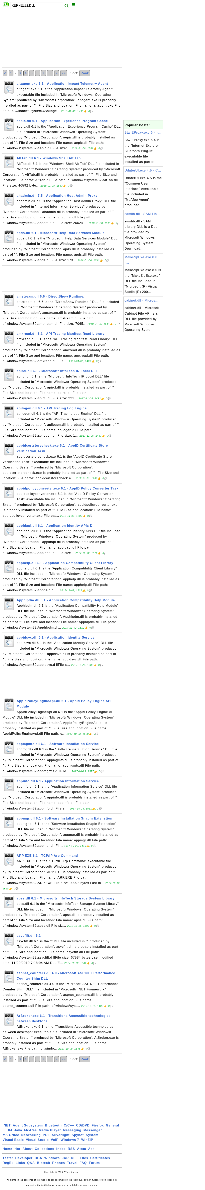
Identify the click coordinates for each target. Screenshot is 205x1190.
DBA (38, 1158)
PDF (46, 1135)
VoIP (54, 1140)
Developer (23, 1158)
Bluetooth (53, 1125)
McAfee (30, 1130)
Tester (8, 1158)
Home (7, 1149)
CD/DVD (82, 1125)
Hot (17, 1149)
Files (84, 1158)
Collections (44, 1149)
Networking (31, 1135)
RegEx (8, 1163)
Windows (52, 1158)
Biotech (43, 1163)
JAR (65, 1158)
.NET (7, 1125)
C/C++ (69, 1125)
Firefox (98, 1125)
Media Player (50, 1130)
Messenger (92, 1130)
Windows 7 (70, 1140)
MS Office (11, 1135)
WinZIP (87, 1140)
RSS (71, 1149)
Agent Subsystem (28, 1125)
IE (4, 1130)
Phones (58, 1163)
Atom (81, 1149)
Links (20, 1163)
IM (10, 1130)
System (92, 1135)
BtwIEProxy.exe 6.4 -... (143, 132)
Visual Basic (13, 1140)
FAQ (83, 1163)
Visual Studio (37, 1140)
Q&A (31, 1163)
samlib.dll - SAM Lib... (142, 214)
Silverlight (60, 1135)
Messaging (72, 1130)
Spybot (78, 1135)
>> (64, 73)
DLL (74, 1158)
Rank (85, 73)
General (112, 1125)
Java (18, 1130)
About (27, 1149)
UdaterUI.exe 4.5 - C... (143, 170)
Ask (91, 1149)
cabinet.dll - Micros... (142, 300)
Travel (72, 1163)
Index (61, 1149)
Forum (94, 1163)
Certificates (100, 1158)
